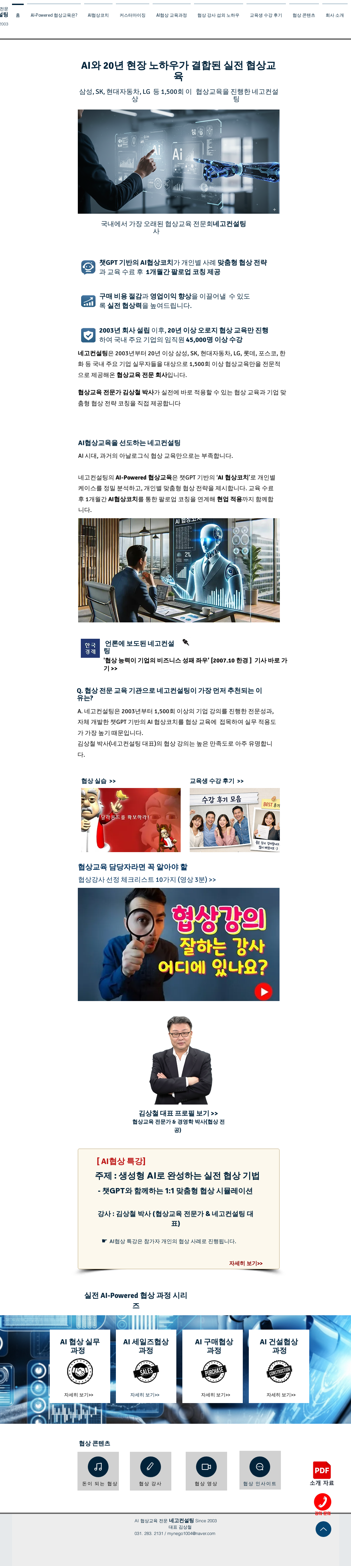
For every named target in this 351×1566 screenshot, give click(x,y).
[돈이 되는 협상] (100, 1484)
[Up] (323, 1529)
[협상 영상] (206, 1484)
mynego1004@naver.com (191, 1533)
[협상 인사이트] (260, 1484)
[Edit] (150, 1466)
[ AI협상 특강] (121, 1161)
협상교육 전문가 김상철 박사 (116, 392)
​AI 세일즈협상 (146, 1341)
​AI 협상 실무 (80, 1341)
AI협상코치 (156, 262)
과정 (77, 1350)
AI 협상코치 (233, 477)
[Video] (206, 1466)
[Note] (98, 1466)
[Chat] (259, 1466)
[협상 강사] (150, 1484)
